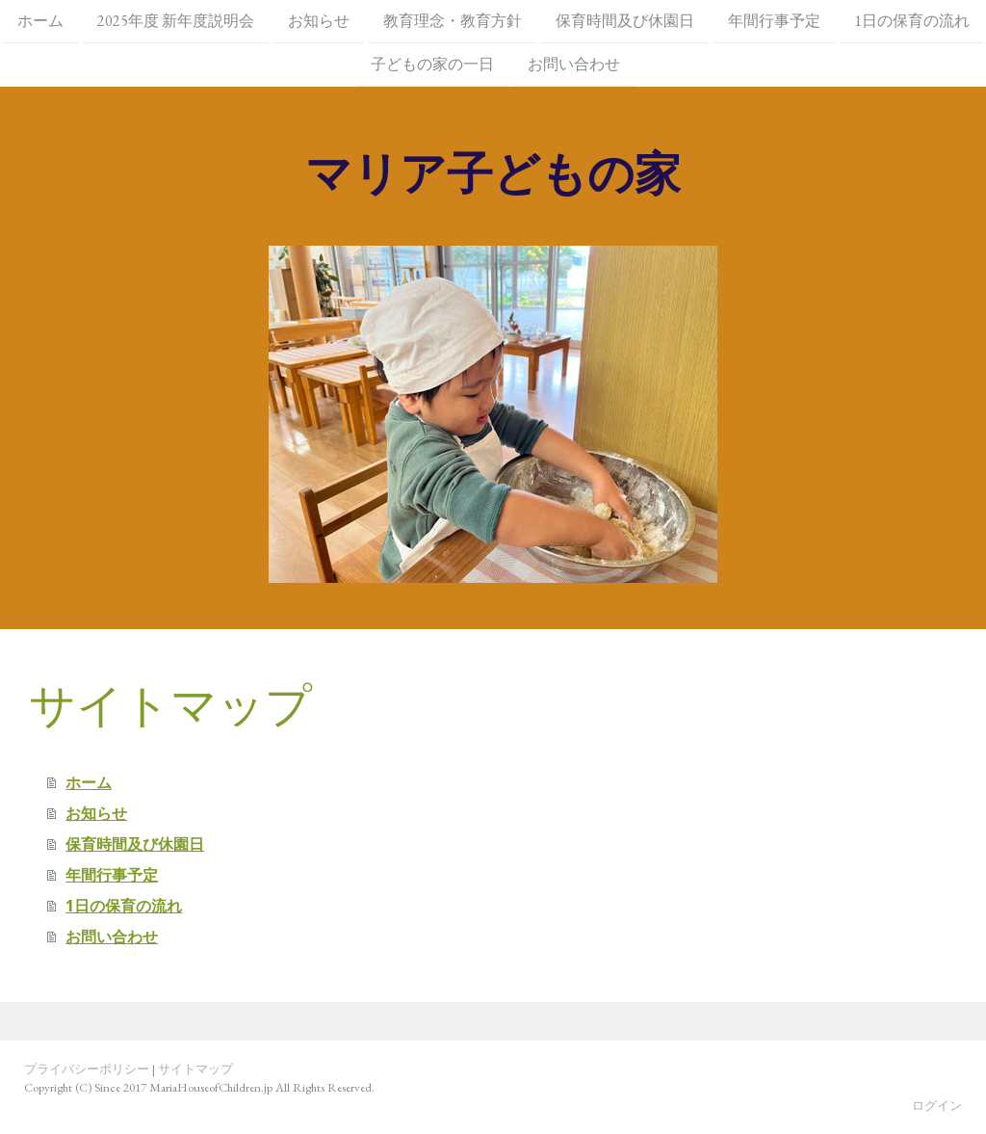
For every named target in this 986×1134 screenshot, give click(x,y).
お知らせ (319, 21)
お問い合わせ (574, 66)
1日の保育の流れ (912, 21)
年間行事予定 (774, 21)
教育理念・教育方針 (452, 21)
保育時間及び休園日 (625, 21)
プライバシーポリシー (86, 1069)
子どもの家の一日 (432, 66)
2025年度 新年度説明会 (175, 21)
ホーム (40, 21)
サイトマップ (195, 1069)
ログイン (937, 1105)
